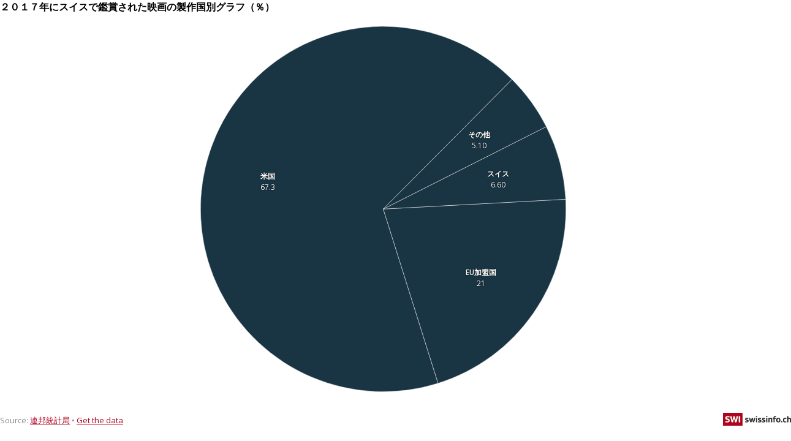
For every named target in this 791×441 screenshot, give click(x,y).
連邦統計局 (50, 420)
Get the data (100, 420)
